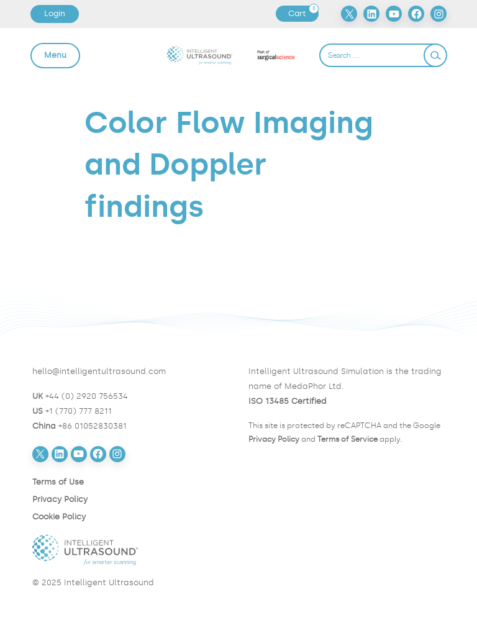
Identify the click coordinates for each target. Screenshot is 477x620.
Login (54, 13)
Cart (303, 14)
